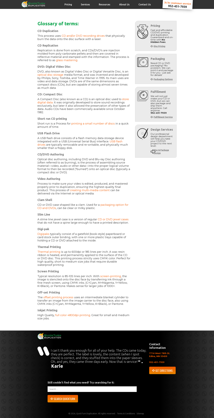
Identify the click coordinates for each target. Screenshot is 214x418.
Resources (104, 4)
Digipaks (43, 234)
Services (85, 4)
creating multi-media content (90, 190)
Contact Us (145, 4)
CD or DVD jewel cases (113, 219)
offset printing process (58, 297)
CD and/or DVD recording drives (83, 35)
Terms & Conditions (126, 413)
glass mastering (66, 60)
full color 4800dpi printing (72, 315)
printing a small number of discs (93, 123)
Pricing (68, 4)
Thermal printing (48, 251)
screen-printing (110, 276)
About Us (124, 4)
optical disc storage (50, 74)
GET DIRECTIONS (164, 370)
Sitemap (140, 413)
